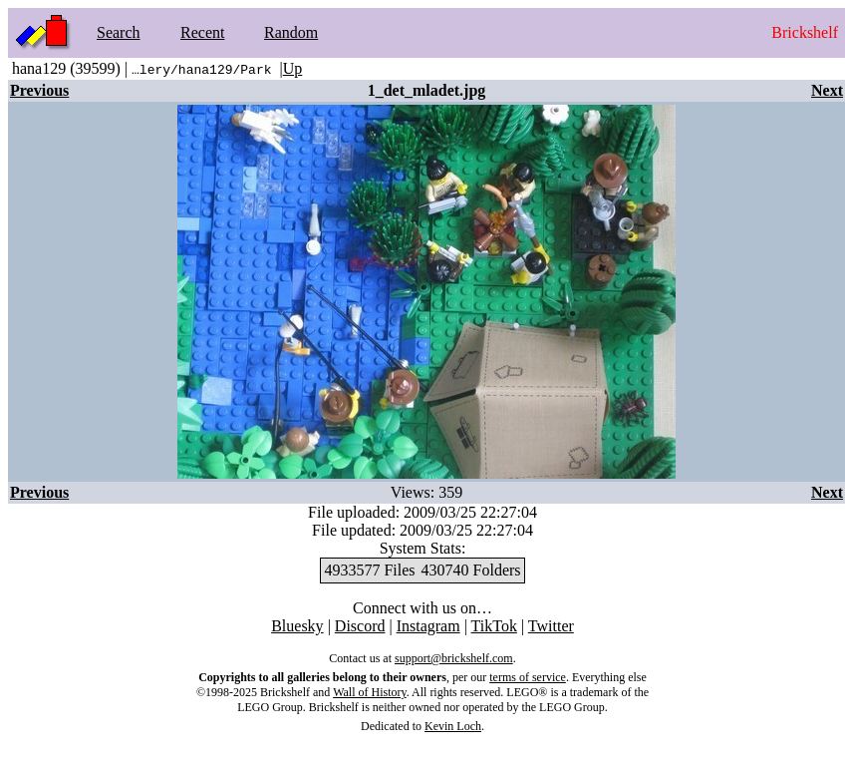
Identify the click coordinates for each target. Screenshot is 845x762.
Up (293, 68)
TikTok (494, 625)
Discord (360, 625)
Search (119, 32)
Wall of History (370, 692)
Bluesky (297, 625)
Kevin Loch (452, 726)
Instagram (428, 625)
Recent (202, 32)
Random (291, 32)
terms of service (527, 677)
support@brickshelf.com (454, 658)
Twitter (551, 625)
